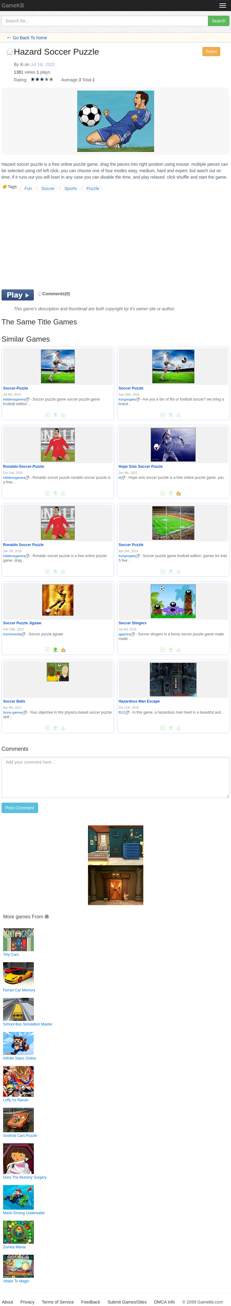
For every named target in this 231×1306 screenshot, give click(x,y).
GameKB (13, 5)
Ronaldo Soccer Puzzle (23, 545)
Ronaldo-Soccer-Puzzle (23, 466)
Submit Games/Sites (127, 1302)
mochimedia (14, 634)
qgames (127, 634)
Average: (69, 79)
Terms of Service (58, 1302)
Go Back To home (30, 37)
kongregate (129, 399)
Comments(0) (54, 293)
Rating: (20, 79)
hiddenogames (16, 399)
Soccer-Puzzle (15, 388)
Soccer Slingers (133, 623)
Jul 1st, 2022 (43, 64)
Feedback (90, 1302)
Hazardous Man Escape (139, 701)
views (30, 72)
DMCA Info (164, 1302)
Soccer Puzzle (131, 388)
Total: (87, 79)
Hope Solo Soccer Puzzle (141, 466)
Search (218, 20)
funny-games (15, 712)
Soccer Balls (14, 701)
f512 (124, 712)
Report (211, 51)
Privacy (27, 1302)
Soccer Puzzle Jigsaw (22, 623)
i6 (21, 64)
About (7, 1302)
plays (45, 72)
